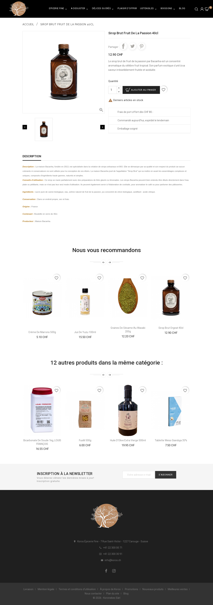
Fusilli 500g (85, 440)
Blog (182, 8)
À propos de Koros (110, 589)
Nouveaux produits (153, 589)
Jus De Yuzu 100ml (85, 332)
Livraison (28, 589)
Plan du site (112, 593)
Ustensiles (149, 9)
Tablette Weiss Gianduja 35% (171, 440)
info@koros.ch (113, 560)
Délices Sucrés (103, 9)
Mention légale (46, 589)
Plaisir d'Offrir (127, 8)
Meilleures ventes (178, 589)
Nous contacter (93, 593)
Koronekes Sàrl (111, 597)
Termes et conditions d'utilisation (77, 589)
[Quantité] (112, 90)
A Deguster (80, 9)
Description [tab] (32, 156)
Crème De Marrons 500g (42, 332)
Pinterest (141, 46)
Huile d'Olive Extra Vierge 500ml (128, 440)
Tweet (132, 46)
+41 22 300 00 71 (112, 547)
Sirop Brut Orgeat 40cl (170, 327)
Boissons (168, 9)
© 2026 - (98, 597)
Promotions (131, 589)
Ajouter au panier (143, 90)
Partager (123, 46)
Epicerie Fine (58, 9)
